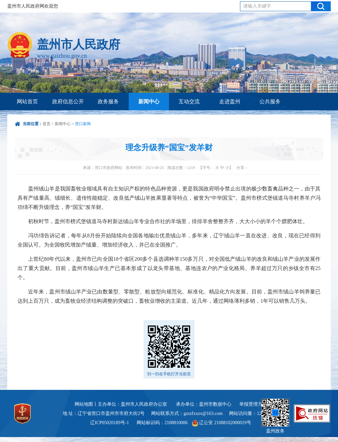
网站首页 (27, 101)
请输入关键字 (257, 6)
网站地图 (84, 404)
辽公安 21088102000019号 (221, 422)
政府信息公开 (68, 101)
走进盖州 (229, 101)
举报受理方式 (253, 404)
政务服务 (108, 101)
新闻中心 (148, 101)
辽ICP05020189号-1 (110, 422)
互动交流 (189, 101)
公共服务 (270, 101)
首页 (47, 123)
